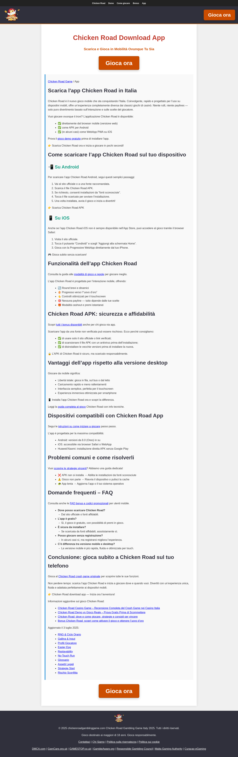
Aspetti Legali (66, 664)
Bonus (136, 3)
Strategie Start (66, 668)
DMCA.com (39, 748)
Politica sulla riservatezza (122, 741)
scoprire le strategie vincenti (70, 468)
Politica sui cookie (149, 741)
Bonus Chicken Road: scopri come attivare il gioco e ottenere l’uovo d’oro (101, 620)
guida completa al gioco (72, 406)
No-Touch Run (66, 655)
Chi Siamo (98, 741)
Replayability (65, 651)
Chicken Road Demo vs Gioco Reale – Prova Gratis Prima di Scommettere (101, 612)
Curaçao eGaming (195, 748)
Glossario (63, 660)
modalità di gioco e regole (89, 274)
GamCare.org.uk (57, 748)
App (144, 3)
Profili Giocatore (67, 643)
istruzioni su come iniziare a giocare (79, 426)
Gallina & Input (66, 638)
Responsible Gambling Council (135, 748)
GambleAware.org (104, 748)
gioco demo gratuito (69, 138)
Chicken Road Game (60, 81)
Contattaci (84, 741)
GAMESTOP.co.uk (80, 748)
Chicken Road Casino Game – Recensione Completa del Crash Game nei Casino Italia (109, 608)
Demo (111, 3)
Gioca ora (219, 15)
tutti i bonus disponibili (69, 324)
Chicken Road (98, 3)
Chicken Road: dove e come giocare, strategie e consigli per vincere (98, 616)
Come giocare (123, 3)
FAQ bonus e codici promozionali (89, 503)
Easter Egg (64, 647)
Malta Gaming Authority (168, 748)
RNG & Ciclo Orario (69, 634)
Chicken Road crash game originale (79, 576)
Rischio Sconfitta (68, 672)
